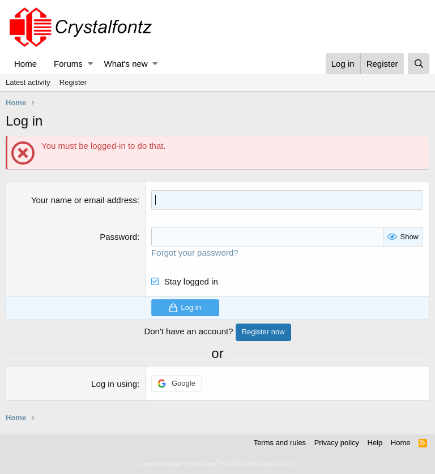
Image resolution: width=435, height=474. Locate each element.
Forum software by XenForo (217, 463)
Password (118, 237)
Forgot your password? (194, 252)
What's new (126, 63)
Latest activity (28, 82)
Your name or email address (84, 200)
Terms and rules (280, 442)
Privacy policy (336, 442)
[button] (90, 63)
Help (375, 442)
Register (73, 82)
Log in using (114, 384)
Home (25, 63)
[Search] (418, 63)
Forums (68, 63)
